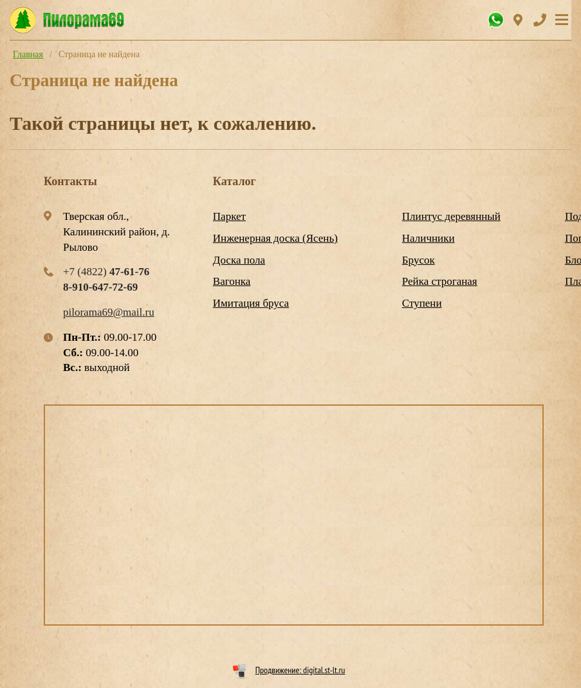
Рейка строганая (439, 281)
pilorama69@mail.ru (108, 312)
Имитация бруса (251, 303)
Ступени (422, 303)
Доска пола (239, 260)
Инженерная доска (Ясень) (275, 238)
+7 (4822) (106, 272)
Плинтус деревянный (451, 216)
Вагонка (232, 281)
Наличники (428, 238)
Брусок (418, 260)
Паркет (229, 216)
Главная (28, 54)
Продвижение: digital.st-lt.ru (300, 670)
